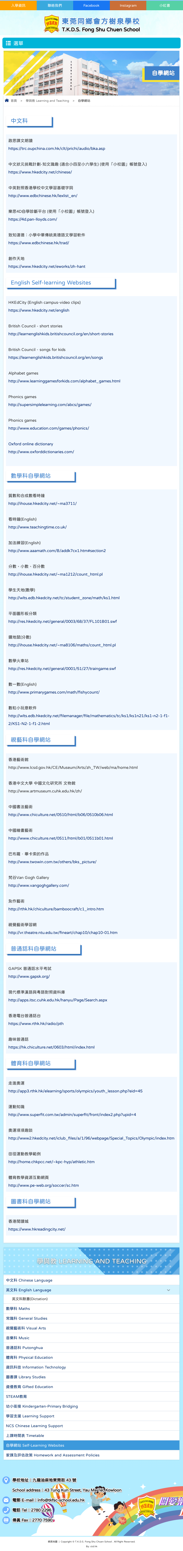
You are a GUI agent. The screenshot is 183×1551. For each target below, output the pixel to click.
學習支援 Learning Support (30, 1416)
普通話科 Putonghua (24, 1347)
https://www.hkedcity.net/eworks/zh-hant (46, 266)
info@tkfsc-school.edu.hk (61, 1500)
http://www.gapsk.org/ (29, 976)
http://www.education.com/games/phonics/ (48, 428)
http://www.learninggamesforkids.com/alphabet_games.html (64, 381)
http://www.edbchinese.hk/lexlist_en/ (42, 196)
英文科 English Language (28, 1290)
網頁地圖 (52, 1541)
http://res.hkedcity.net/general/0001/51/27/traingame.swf (62, 669)
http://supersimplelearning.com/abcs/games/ (50, 405)
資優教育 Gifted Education (29, 1387)
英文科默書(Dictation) (30, 1299)
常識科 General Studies (26, 1318)
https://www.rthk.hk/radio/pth (36, 1024)
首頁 (14, 100)
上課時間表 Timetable (25, 1435)
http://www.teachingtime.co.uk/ (37, 527)
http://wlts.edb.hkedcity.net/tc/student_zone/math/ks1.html (64, 598)
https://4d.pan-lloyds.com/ (32, 219)
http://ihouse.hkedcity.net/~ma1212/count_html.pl (55, 574)
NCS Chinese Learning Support (34, 1426)
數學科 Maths (18, 1308)
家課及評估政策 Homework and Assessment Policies (53, 1455)
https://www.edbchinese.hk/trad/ (38, 243)
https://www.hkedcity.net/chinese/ (40, 172)
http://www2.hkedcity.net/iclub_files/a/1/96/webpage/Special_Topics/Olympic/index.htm (91, 1138)
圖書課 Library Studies (26, 1377)
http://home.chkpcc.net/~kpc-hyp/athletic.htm (51, 1162)
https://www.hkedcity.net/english (38, 310)
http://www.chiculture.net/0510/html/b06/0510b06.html (60, 815)
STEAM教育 (16, 1396)
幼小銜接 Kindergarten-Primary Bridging (42, 1406)
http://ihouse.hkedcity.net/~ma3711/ (42, 504)
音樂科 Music (17, 1338)
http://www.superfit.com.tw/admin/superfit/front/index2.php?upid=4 (72, 1115)
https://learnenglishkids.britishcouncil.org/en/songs (55, 357)
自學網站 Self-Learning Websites (35, 1445)
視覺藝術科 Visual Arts (26, 1328)
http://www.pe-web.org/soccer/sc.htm (43, 1185)
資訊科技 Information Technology (36, 1367)
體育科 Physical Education (29, 1357)
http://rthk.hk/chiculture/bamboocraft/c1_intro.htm (56, 909)
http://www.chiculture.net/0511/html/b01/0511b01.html (60, 838)
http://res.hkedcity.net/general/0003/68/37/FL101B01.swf (62, 621)
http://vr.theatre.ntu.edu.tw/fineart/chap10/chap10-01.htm (62, 933)
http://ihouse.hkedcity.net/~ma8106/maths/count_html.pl (62, 645)
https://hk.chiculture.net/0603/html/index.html (51, 1047)
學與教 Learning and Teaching (47, 100)
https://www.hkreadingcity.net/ (37, 1229)
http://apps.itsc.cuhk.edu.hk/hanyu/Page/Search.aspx (57, 1000)
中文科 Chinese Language (29, 1280)
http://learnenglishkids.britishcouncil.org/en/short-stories (60, 334)
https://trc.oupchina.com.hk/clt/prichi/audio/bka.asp (56, 149)
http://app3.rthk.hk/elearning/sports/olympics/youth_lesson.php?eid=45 (75, 1091)
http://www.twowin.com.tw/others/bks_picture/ (52, 862)
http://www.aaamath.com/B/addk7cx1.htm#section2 (57, 551)
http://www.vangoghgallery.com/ (38, 885)
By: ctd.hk (91, 1546)
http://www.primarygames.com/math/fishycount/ (54, 692)
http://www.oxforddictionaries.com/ (41, 452)
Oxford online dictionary (30, 444)
